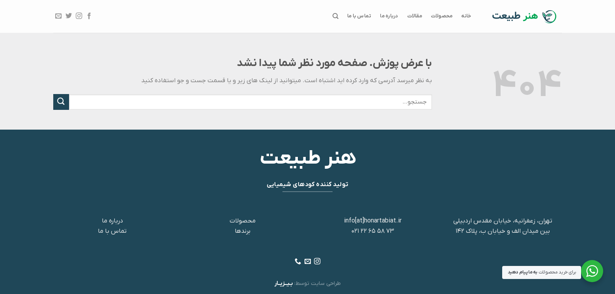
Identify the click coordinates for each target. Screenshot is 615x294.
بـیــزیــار (284, 283)
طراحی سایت (326, 283)
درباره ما (389, 16)
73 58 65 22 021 (372, 231)
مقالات (414, 16)
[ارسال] (61, 101)
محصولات (442, 16)
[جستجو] (335, 16)
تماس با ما (359, 16)
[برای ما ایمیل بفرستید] (58, 16)
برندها (242, 231)
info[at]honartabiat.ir (373, 221)
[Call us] (298, 261)
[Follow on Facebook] (89, 16)
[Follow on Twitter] (68, 16)
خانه (466, 16)
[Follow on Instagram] (79, 16)
